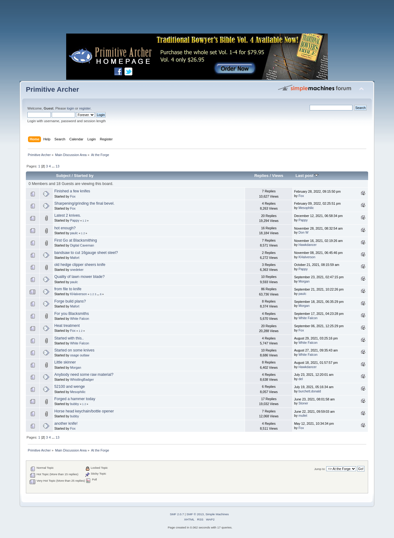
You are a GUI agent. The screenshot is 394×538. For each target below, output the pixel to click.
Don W (303, 232)
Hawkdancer (308, 245)
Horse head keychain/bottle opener (84, 411)
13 (57, 166)
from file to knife (67, 289)
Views (277, 175)
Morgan (304, 281)
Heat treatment (66, 325)
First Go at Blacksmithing (75, 240)
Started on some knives (74, 350)
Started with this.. (69, 338)
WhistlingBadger (82, 379)
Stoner (303, 403)
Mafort (74, 257)
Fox (73, 196)
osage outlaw (79, 355)
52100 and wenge (69, 386)
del (301, 379)
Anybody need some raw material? (83, 374)
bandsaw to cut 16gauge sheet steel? (86, 253)
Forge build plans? (70, 301)
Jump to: (320, 469)
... (53, 166)
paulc (74, 233)
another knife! (66, 423)
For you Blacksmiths (71, 313)
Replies (261, 175)
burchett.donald (310, 391)
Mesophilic (306, 208)
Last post (307, 175)
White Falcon (79, 318)
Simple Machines (217, 514)
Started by (84, 175)
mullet (303, 415)
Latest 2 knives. (67, 215)
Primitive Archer (52, 89)
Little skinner (65, 362)
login (70, 108)
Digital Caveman (82, 245)
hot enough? (64, 228)
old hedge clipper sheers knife (79, 265)
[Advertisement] (197, 18)
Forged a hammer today (74, 399)
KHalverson (307, 257)
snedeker (77, 269)
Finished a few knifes (72, 191)
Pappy (74, 220)
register (84, 108)
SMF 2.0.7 (177, 514)
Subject (63, 175)
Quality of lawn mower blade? (79, 277)
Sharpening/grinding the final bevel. (84, 203)
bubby (74, 404)
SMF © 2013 (195, 514)
